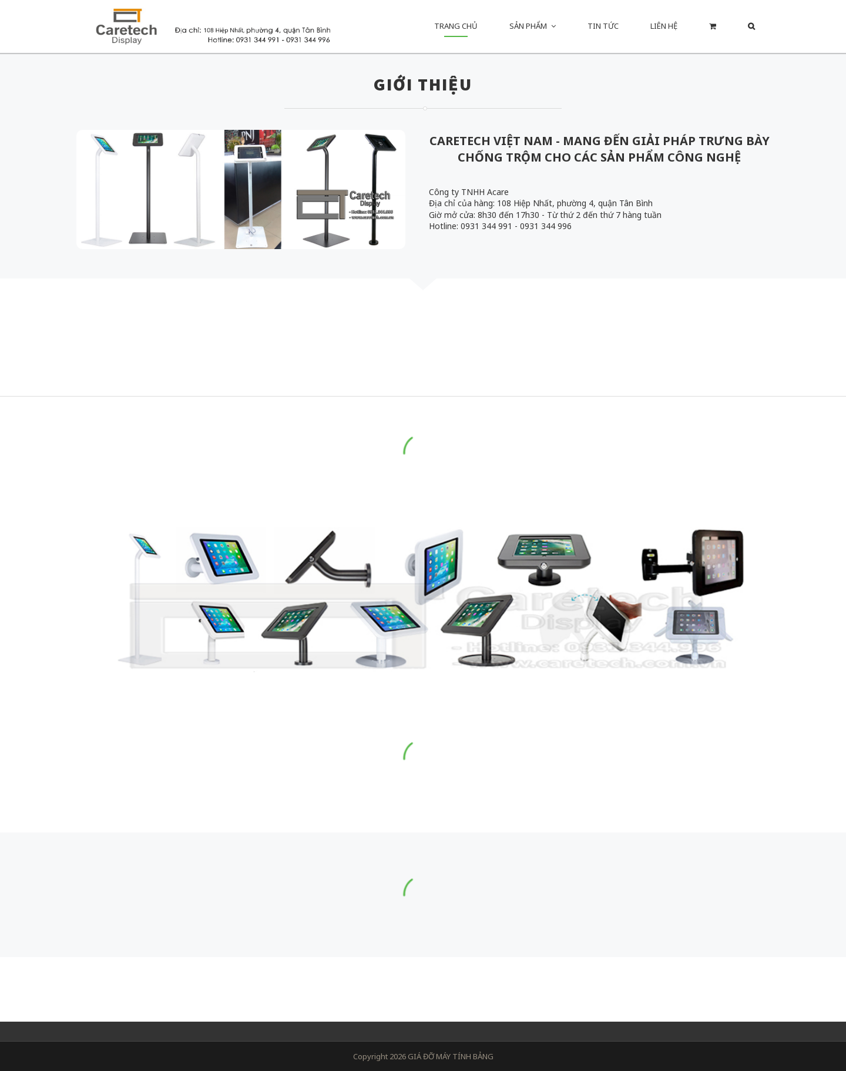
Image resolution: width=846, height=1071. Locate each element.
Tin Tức (603, 26)
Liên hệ (663, 26)
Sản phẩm (528, 26)
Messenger (391, 999)
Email (443, 999)
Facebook (417, 999)
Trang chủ (456, 26)
